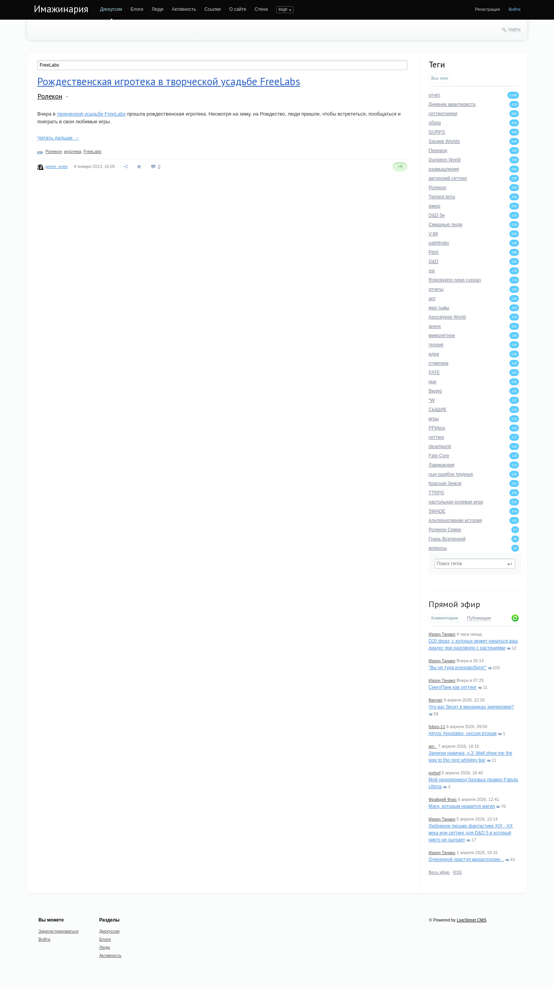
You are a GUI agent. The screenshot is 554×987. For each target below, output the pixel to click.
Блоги (137, 9)
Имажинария (61, 9)
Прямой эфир (454, 604)
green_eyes (56, 166)
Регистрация (487, 9)
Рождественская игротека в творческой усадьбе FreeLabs (168, 81)
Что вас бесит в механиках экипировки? (471, 707)
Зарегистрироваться (58, 931)
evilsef (435, 772)
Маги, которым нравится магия (462, 806)
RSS (457, 872)
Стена (261, 9)
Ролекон (49, 96)
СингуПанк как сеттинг (453, 687)
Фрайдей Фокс (443, 799)
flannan (435, 700)
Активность (184, 9)
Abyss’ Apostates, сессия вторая (463, 733)
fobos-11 (437, 726)
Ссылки (212, 9)
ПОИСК (284, 9)
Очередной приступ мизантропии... (466, 859)
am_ (433, 746)
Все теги (439, 78)
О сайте (237, 9)
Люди (157, 9)
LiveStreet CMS (471, 920)
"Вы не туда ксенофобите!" (457, 667)
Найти (515, 29)
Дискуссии (111, 9)
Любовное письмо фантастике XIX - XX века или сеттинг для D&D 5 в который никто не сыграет (471, 833)
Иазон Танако (442, 634)
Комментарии (444, 618)
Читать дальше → (58, 138)
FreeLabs (92, 151)
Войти (515, 9)
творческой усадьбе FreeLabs (91, 114)
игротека (72, 151)
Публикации (479, 618)
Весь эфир (439, 872)
